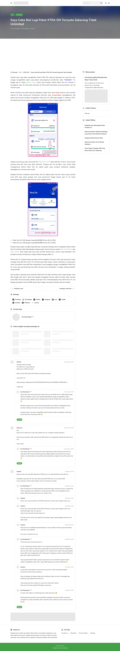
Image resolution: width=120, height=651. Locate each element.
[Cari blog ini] (91, 3)
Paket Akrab (14, 252)
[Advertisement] (60, 54)
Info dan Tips (60, 646)
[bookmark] (109, 3)
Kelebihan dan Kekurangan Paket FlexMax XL (95, 127)
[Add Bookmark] (32, 28)
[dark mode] (106, 3)
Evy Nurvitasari (16, 28)
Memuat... (87, 113)
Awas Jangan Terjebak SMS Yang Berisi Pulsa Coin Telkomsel (95, 149)
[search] (101, 3)
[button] (36, 303)
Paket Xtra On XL (44, 162)
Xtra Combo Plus (66, 249)
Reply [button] (19, 419)
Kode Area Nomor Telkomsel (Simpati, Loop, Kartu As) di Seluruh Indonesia (96, 133)
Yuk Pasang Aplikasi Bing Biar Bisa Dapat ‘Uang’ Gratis (96, 78)
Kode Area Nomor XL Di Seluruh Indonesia (94, 143)
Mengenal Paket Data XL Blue (94, 138)
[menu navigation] (11, 3)
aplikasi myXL (31, 82)
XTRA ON (19, 15)
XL (12, 15)
